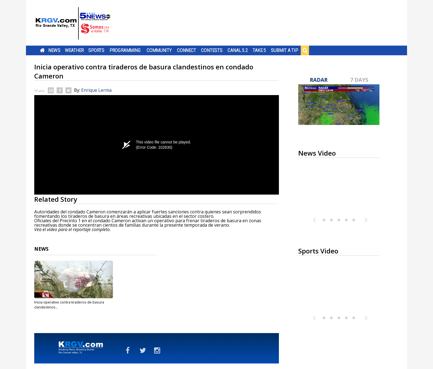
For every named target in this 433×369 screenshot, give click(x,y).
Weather (74, 50)
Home (42, 50)
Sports (96, 50)
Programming (125, 50)
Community (159, 50)
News (54, 50)
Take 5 (259, 50)
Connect (186, 50)
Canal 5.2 (238, 50)
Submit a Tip (284, 50)
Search (304, 50)
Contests (211, 50)
